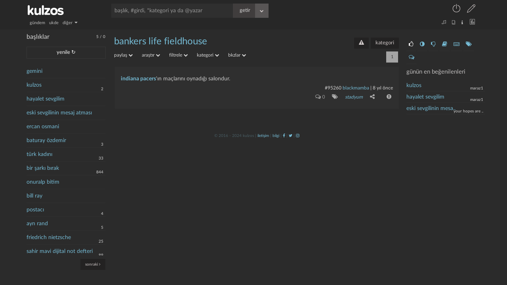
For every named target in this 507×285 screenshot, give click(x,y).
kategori (384, 43)
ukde (54, 23)
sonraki (93, 264)
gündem (37, 23)
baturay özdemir (46, 140)
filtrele (178, 55)
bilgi (276, 136)
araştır (151, 55)
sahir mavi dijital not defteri (60, 251)
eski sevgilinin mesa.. (431, 108)
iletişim (263, 136)
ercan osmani (43, 126)
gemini (34, 71)
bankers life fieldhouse (160, 41)
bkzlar (237, 55)
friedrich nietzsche (49, 237)
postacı (35, 210)
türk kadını (39, 154)
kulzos (34, 85)
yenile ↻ (66, 52)
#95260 (333, 88)
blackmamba (356, 88)
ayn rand (37, 223)
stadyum (354, 97)
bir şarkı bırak (43, 168)
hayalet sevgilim (46, 99)
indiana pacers (138, 79)
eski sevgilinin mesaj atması (59, 113)
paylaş (123, 55)
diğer (70, 23)
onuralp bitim (43, 182)
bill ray (34, 196)
